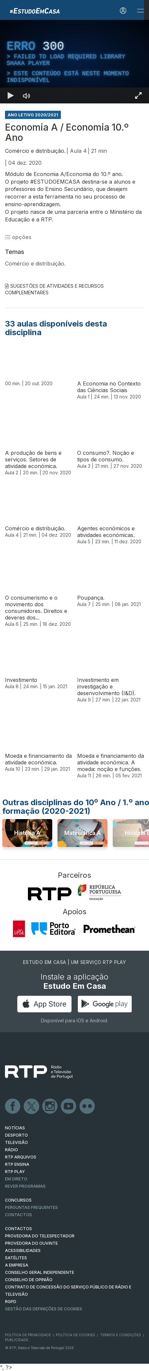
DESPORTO (16, 1135)
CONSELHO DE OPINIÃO (29, 1279)
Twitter (32, 1106)
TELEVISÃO (16, 1142)
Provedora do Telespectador (39, 1235)
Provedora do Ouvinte (31, 1243)
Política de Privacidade (28, 1335)
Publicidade (16, 1340)
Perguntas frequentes (31, 1207)
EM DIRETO (16, 1178)
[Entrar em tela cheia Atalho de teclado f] (138, 95)
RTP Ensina (17, 1164)
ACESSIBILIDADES (23, 1250)
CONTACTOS (18, 1228)
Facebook (13, 1106)
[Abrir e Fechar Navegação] (140, 11)
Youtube (69, 1106)
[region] (74, 61)
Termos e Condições (120, 1335)
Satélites (16, 1257)
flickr (87, 1106)
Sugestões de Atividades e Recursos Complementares (54, 289)
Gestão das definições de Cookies (43, 1308)
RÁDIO (11, 1149)
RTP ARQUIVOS (20, 1157)
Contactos (18, 1214)
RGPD (10, 1301)
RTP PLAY (15, 1171)
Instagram (50, 1106)
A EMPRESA (16, 1265)
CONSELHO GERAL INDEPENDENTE (39, 1272)
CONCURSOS (18, 1200)
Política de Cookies (75, 1335)
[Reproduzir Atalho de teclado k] (11, 95)
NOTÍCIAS (15, 1127)
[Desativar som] (27, 95)
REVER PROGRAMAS (25, 1186)
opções (18, 237)
